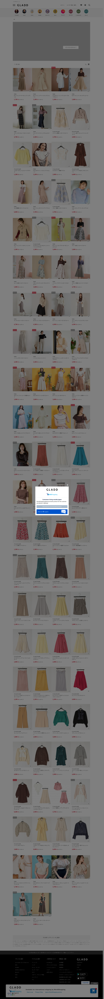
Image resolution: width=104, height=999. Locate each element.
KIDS (16, 974)
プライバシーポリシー (64, 969)
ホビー (33, 972)
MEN (16, 965)
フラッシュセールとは (52, 965)
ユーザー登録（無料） (72, 5)
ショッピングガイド (51, 967)
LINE (78, 967)
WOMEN (17, 967)
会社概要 (61, 962)
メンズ (33, 965)
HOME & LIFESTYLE (20, 969)
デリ (33, 979)
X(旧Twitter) (79, 962)
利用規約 (61, 967)
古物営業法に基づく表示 (64, 979)
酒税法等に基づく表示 (64, 984)
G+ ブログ (79, 969)
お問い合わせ (50, 972)
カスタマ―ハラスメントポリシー (66, 974)
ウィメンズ (34, 962)
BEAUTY (17, 972)
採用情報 (61, 965)
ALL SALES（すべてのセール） (22, 962)
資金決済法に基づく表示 (64, 982)
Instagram (79, 964)
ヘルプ (48, 969)
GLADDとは (49, 962)
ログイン (62, 5)
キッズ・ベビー (35, 969)
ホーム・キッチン (36, 967)
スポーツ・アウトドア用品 (38, 974)
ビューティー (35, 977)
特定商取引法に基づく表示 (65, 977)
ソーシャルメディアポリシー (65, 972)
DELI (16, 977)
